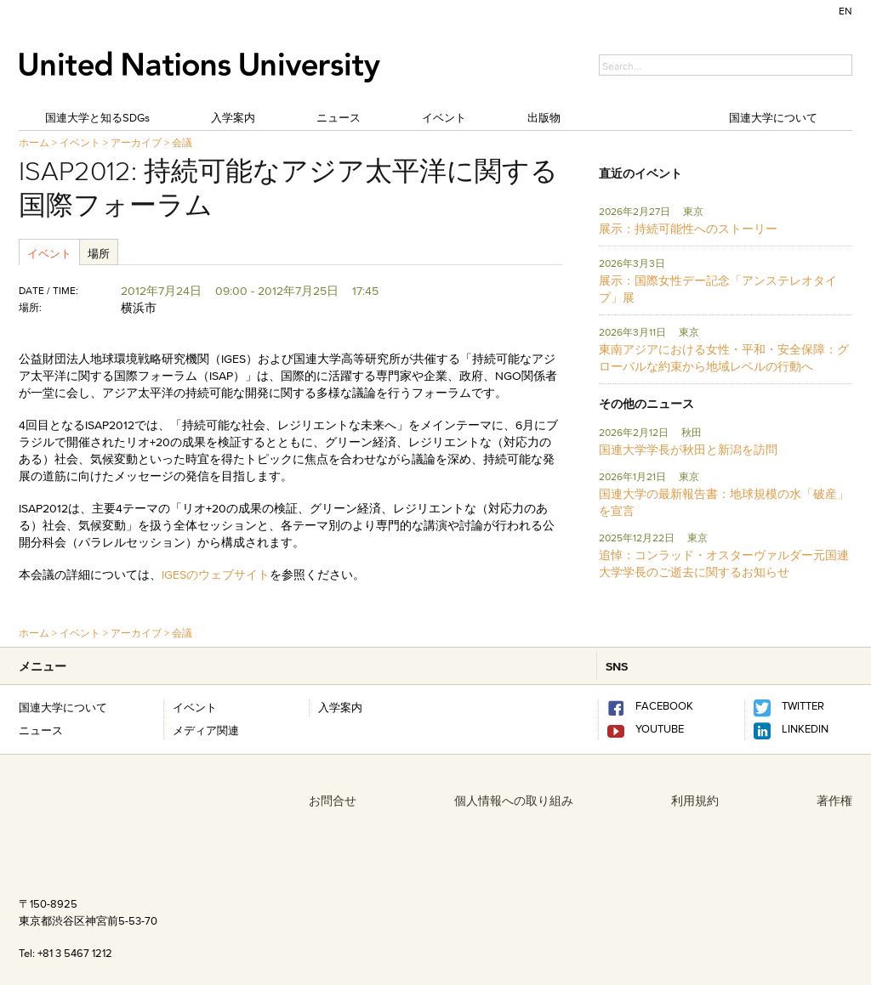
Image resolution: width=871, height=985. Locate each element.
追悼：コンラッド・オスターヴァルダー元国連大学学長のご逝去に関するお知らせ (724, 563)
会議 (182, 142)
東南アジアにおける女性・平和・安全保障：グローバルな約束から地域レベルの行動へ (724, 358)
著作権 (834, 800)
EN (845, 10)
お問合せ (332, 800)
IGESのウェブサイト (216, 574)
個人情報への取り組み (513, 800)
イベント (444, 117)
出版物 (544, 117)
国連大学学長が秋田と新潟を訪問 (688, 449)
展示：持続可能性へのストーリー (688, 228)
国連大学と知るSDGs (97, 117)
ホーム (34, 142)
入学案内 (233, 117)
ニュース (338, 117)
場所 (99, 253)
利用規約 (695, 800)
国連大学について (773, 117)
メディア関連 (206, 730)
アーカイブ (136, 142)
